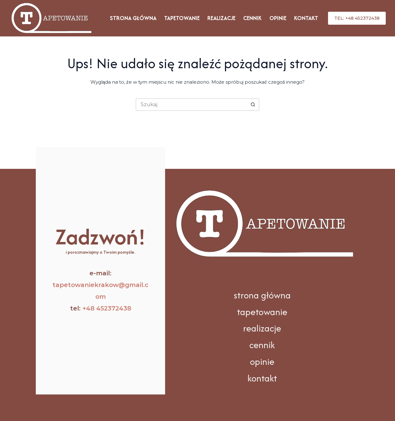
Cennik (252, 18)
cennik (262, 345)
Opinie (277, 18)
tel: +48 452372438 (357, 18)
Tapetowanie (182, 18)
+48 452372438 (106, 308)
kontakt (262, 378)
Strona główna (133, 18)
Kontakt (306, 18)
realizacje (262, 328)
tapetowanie (262, 312)
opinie (262, 361)
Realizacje (221, 18)
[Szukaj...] (191, 104)
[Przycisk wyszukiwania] (253, 104)
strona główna (262, 295)
